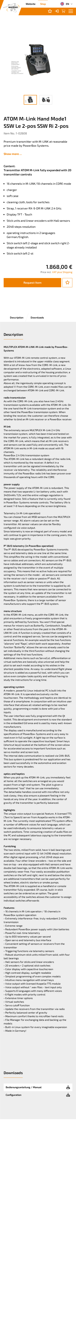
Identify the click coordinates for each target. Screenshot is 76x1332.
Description (16, 317)
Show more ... (13, 154)
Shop (43, 3)
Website (30, 3)
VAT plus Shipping (62, 272)
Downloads (37, 317)
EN (64, 4)
